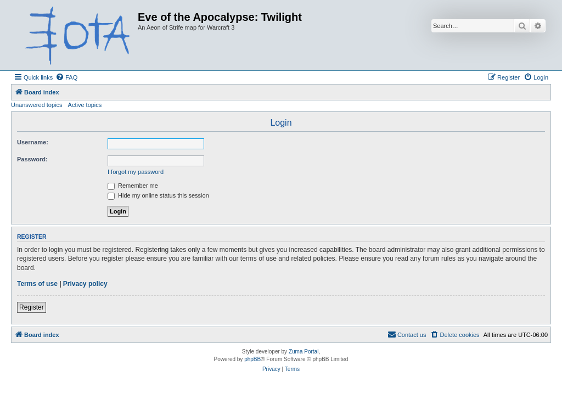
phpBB (252, 359)
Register (31, 307)
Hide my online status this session (158, 195)
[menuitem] (66, 77)
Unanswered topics (37, 105)
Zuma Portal (303, 352)
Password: (32, 159)
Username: (32, 142)
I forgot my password (136, 171)
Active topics (85, 105)
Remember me (133, 185)
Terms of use (37, 284)
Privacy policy (85, 284)
